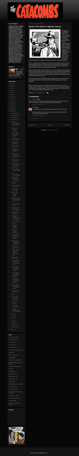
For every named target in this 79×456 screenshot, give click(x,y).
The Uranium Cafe (13, 395)
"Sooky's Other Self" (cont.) (15, 258)
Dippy (12, 294)
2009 (11, 109)
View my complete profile (15, 76)
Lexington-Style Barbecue (15, 143)
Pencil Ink (11, 369)
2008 (11, 111)
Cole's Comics (12, 344)
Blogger (47, 453)
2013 (11, 100)
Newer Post (32, 125)
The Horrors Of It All (13, 389)
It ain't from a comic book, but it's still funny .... (15, 164)
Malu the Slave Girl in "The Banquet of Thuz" (15, 134)
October (14, 117)
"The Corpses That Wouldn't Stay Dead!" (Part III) (15, 274)
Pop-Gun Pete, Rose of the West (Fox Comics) (15, 298)
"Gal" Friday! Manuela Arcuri (15, 306)
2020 (11, 86)
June (13, 316)
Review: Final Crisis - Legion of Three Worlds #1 (15, 169)
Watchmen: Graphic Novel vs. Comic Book (15, 310)
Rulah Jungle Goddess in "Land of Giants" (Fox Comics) (15, 217)
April (13, 320)
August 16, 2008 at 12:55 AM (38, 115)
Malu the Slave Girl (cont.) (15, 160)
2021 (11, 84)
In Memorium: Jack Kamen (15, 213)
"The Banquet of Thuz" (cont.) (15, 139)
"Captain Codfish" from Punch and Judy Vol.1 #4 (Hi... (15, 200)
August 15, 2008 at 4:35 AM (38, 104)
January (14, 327)
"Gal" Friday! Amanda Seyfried (14, 226)
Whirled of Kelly (12, 400)
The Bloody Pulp (13, 386)
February (14, 324)
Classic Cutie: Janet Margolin (15, 174)
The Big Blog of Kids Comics (15, 384)
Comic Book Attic (13, 347)
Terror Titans (12, 381)
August (13, 121)
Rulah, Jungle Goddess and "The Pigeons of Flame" (15, 286)
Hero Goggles (12, 357)
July (13, 314)
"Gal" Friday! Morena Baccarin (14, 129)
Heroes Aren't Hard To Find (15, 360)
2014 (11, 98)
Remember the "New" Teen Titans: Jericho (15, 209)
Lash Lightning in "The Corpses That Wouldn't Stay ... (15, 262)
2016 (11, 94)
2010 (11, 107)
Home (49, 125)
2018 (11, 90)
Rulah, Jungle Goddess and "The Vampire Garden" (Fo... (15, 242)
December (14, 113)
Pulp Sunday (12, 371)
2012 (11, 103)
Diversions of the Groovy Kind (16, 350)
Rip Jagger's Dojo (13, 374)
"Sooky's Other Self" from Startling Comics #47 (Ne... (15, 252)
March (13, 322)
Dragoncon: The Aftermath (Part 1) (15, 125)
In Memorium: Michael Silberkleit (14, 231)
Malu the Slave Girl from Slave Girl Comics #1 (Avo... (15, 155)
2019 (11, 88)
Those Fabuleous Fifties (14, 398)
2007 (11, 329)
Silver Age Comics (13, 379)
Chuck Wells (20, 69)
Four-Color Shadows (14, 355)
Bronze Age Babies (13, 339)
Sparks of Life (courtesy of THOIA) (14, 150)
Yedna (33, 107)
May (13, 318)
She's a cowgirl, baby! (15, 146)
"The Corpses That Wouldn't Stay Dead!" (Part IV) (15, 280)
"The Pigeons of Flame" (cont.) (15, 291)
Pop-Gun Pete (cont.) (14, 303)
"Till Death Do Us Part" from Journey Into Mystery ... (15, 236)
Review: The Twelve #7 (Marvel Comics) (14, 194)
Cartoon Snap (12, 342)
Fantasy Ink (11, 352)
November (14, 115)
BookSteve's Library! (14, 337)
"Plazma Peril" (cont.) (14, 182)
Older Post (67, 125)
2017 (11, 92)
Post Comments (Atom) (52, 130)
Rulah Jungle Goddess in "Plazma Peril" (15, 179)
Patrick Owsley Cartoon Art (15, 366)
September (14, 119)
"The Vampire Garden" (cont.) (15, 247)
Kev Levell (34, 99)
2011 (11, 105)
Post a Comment (34, 118)
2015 (11, 96)
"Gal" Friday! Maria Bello (14, 189)
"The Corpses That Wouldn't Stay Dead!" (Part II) (15, 268)
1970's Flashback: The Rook (15, 186)
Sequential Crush (13, 376)
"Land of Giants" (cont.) (15, 222)
